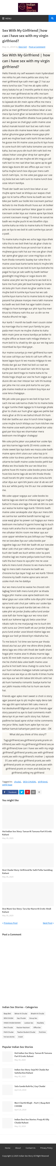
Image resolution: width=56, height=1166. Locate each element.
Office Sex (37, 1027)
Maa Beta (40, 1023)
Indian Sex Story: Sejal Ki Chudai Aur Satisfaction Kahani (31, 1071)
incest (20, 1037)
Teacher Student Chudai (26, 1032)
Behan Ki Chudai (21, 1013)
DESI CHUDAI (29, 781)
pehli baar (7, 784)
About (18, 1148)
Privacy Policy (46, 1148)
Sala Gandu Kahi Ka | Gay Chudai (29, 1086)
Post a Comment (37, 46)
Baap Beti (7, 1013)
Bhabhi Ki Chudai (37, 1013)
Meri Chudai (8, 1027)
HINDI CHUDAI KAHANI (12, 1023)
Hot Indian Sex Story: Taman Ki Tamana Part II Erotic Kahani (27, 833)
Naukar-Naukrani (23, 1027)
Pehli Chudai (8, 1032)
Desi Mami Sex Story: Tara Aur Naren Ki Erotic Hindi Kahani (26, 910)
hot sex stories (9, 1037)
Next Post (47, 923)
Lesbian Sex (28, 1023)
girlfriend (42, 781)
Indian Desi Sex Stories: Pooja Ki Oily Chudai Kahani (31, 1121)
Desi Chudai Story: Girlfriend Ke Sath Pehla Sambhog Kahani (27, 871)
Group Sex (33, 1018)
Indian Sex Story (26, 1155)
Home (7, 1148)
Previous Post (10, 923)
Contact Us (30, 1148)
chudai (17, 781)
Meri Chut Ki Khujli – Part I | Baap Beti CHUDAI (32, 1104)
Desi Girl (23, 46)
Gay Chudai (21, 1018)
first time (42, 1032)
